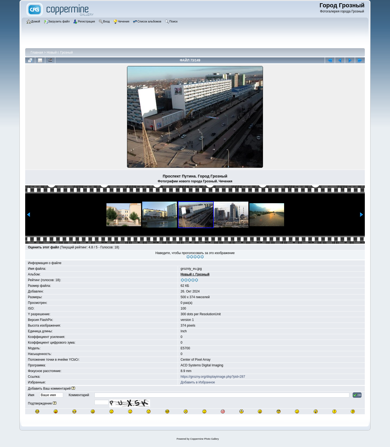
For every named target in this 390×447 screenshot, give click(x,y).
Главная (37, 52)
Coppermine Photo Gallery (204, 439)
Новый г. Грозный (60, 52)
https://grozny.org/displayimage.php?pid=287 (213, 377)
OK (357, 395)
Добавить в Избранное (198, 382)
